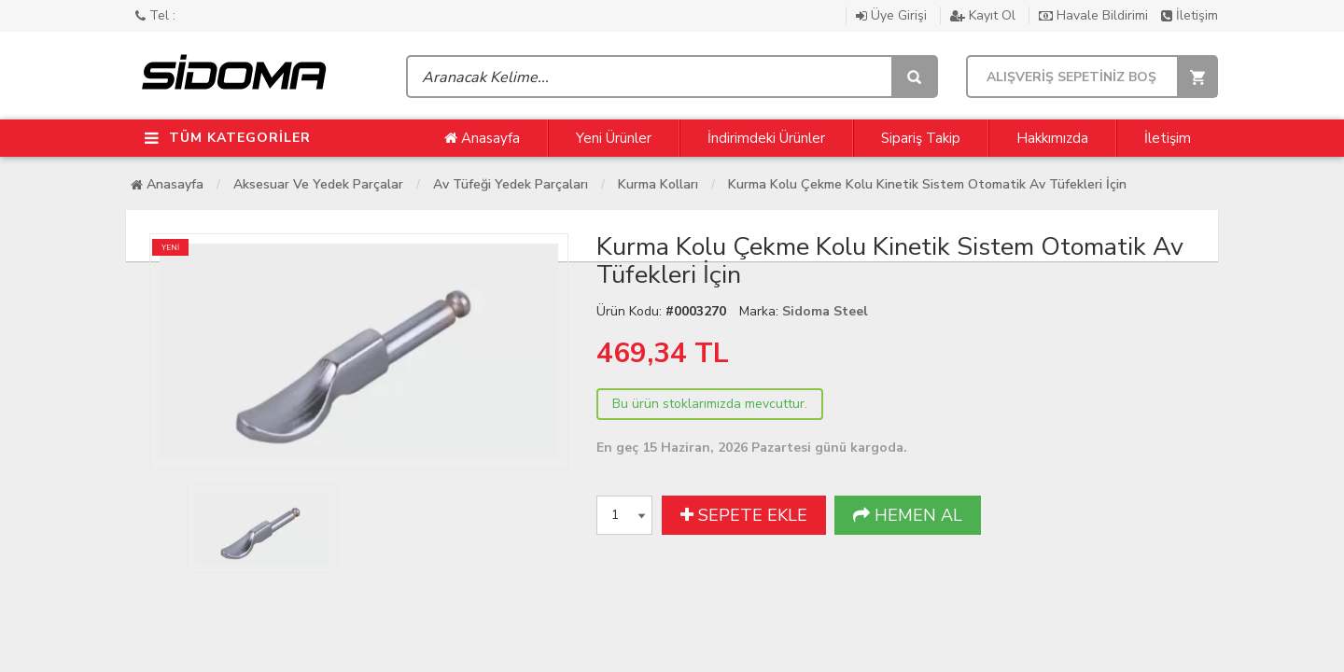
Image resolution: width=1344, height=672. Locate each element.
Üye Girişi (893, 15)
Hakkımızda (1052, 138)
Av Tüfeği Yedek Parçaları (510, 184)
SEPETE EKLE (743, 515)
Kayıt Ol (984, 15)
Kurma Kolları (658, 184)
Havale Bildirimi (1095, 15)
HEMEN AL (907, 515)
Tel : (155, 15)
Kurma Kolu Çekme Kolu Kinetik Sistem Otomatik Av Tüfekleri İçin (927, 184)
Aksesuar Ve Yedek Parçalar (318, 184)
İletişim (1189, 15)
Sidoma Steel (825, 311)
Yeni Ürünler (613, 138)
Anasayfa (482, 138)
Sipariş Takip (920, 138)
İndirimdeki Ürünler (766, 138)
